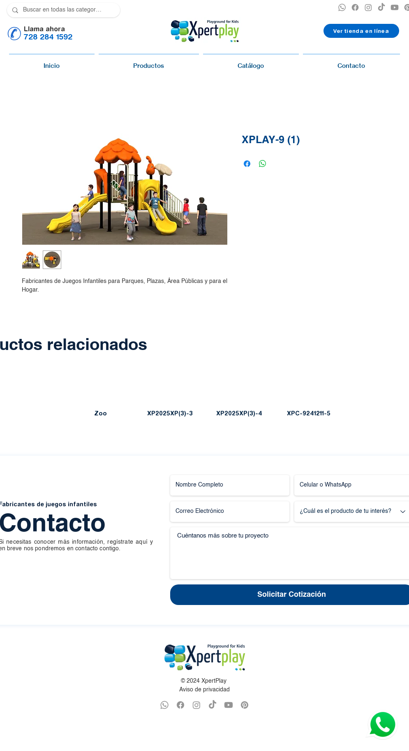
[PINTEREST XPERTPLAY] (245, 705)
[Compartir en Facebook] (247, 164)
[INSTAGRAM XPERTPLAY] (368, 7)
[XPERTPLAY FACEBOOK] (355, 7)
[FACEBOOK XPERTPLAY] (180, 705)
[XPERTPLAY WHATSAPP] (342, 7)
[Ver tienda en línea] (361, 31)
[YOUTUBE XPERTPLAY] (394, 7)
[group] (204, 397)
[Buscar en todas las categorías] (62, 10)
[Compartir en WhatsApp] (263, 164)
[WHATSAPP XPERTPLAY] (164, 705)
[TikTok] (381, 7)
